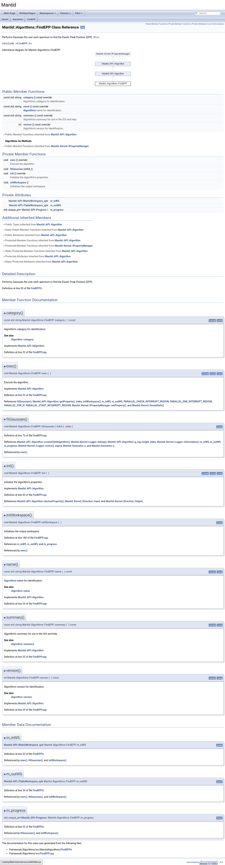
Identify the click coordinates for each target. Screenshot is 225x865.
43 (24, 494)
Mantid (5, 19)
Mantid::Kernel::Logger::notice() (36, 445)
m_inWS (54, 201)
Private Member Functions (180, 24)
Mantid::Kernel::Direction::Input (82, 501)
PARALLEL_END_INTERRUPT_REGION (191, 401)
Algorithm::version (21, 697)
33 (24, 753)
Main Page (9, 13)
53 (24, 395)
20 (22, 288)
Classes (65, 13)
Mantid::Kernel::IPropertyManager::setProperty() (99, 405)
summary (28, 115)
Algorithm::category (22, 339)
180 (25, 537)
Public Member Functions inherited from (39, 134)
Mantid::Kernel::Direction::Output (124, 501)
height (145, 441)
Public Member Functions (156, 24)
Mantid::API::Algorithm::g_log (124, 441)
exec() (23, 452)
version (27, 124)
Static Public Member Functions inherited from (43, 229)
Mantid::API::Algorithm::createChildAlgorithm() (43, 441)
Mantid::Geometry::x (74, 445)
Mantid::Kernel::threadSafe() (148, 405)
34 (24, 790)
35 (24, 656)
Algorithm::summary (22, 644)
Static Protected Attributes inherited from (40, 261)
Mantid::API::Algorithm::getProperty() (54, 401)
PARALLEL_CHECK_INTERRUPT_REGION (146, 401)
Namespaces (48, 13)
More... (97, 37)
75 (24, 435)
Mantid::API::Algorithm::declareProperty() (40, 501)
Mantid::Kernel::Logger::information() (178, 441)
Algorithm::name (20, 590)
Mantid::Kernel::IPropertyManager (70, 146)
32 (24, 352)
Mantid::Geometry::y (103, 445)
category (28, 97)
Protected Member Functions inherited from (41, 240)
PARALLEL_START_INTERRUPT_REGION (48, 405)
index (79, 401)
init (12, 173)
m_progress (56, 209)
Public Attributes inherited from (35, 235)
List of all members (216, 24)
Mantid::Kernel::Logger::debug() (89, 441)
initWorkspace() (92, 401)
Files (79, 13)
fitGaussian (16, 169)
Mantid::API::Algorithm (64, 134)
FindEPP (31, 19)
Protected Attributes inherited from (37, 256)
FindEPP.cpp (40, 352)
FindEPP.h (23, 43)
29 (24, 709)
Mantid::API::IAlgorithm (31, 345)
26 (24, 603)
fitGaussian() (24, 401)
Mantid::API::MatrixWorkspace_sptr (28, 201)
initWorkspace (18, 182)
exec (12, 160)
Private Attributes (199, 24)
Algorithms (18, 19)
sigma (58, 445)
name (26, 106)
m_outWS (55, 205)
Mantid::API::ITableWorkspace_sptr (28, 205)
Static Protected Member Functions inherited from (45, 251)
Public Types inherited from (32, 224)
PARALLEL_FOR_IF (14, 405)
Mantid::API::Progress (34, 209)
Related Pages (27, 13)
